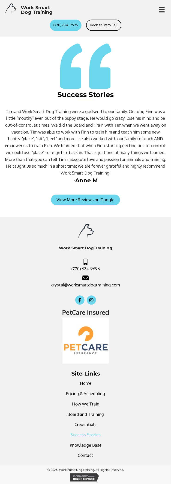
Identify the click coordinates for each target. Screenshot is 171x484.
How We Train (85, 403)
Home (85, 383)
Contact (85, 455)
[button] (85, 200)
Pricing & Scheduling (85, 393)
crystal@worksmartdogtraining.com (85, 284)
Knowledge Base (86, 445)
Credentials (85, 424)
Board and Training (85, 414)
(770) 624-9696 (85, 268)
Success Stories (85, 434)
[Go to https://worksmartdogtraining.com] (28, 9)
